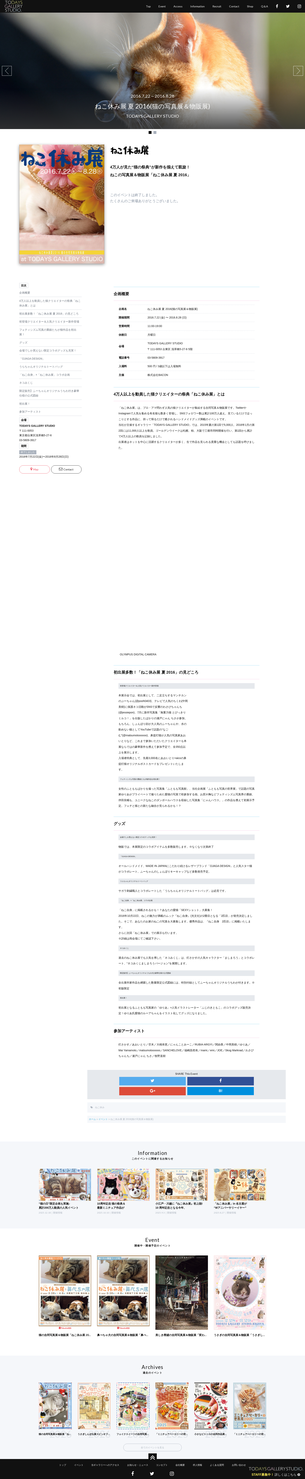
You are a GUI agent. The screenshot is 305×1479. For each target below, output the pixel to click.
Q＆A (264, 12)
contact (234, 12)
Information (197, 12)
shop (250, 12)
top (148, 12)
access (178, 12)
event (162, 12)
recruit (216, 12)
